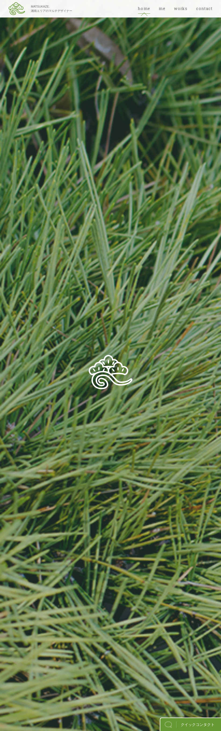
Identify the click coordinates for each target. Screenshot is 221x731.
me (162, 8)
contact (204, 8)
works (180, 8)
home (144, 8)
